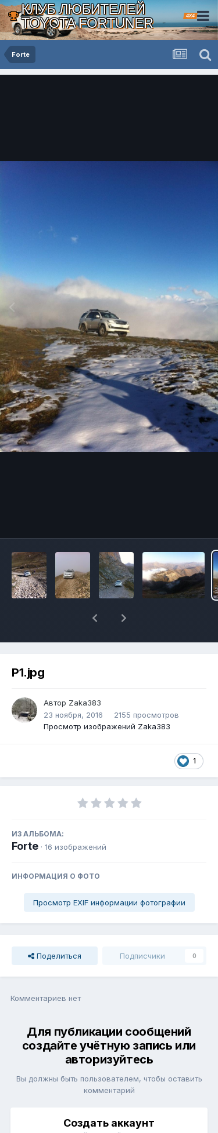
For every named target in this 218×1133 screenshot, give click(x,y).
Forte (25, 816)
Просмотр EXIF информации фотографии (109, 872)
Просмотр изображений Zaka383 (107, 696)
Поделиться (54, 925)
